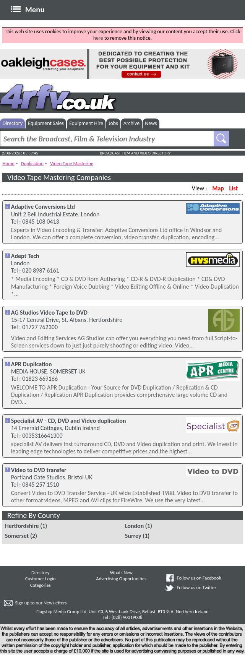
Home (8, 163)
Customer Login (40, 578)
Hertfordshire (22, 525)
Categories (40, 585)
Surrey (133, 535)
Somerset (17, 535)
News (151, 123)
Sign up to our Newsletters (41, 603)
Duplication (32, 163)
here (98, 38)
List (233, 188)
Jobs (113, 123)
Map (218, 188)
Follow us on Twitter (196, 587)
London (134, 525)
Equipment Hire (86, 123)
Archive (131, 123)
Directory (12, 123)
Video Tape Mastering (71, 163)
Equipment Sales (46, 123)
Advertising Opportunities (121, 578)
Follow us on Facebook (199, 578)
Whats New (121, 572)
